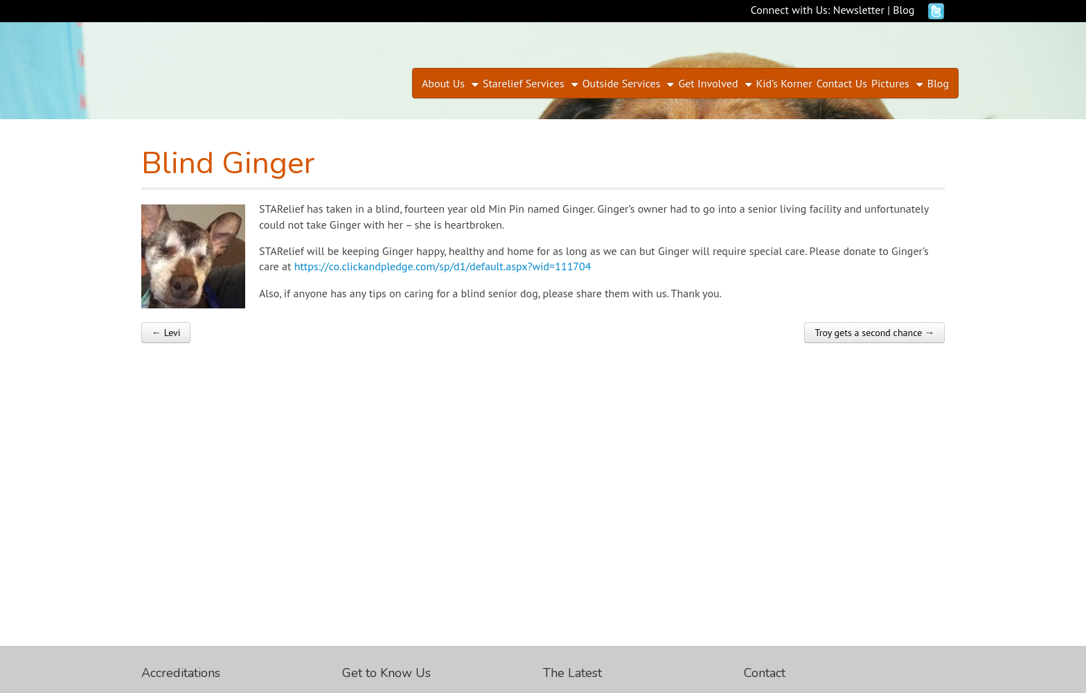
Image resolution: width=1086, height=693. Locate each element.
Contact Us (842, 83)
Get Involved (708, 83)
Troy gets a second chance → (874, 332)
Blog (903, 10)
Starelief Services (523, 83)
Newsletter (858, 10)
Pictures (890, 83)
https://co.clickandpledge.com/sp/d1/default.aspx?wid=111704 (442, 266)
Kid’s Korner (784, 83)
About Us (443, 83)
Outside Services (621, 83)
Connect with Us (789, 10)
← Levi (166, 332)
